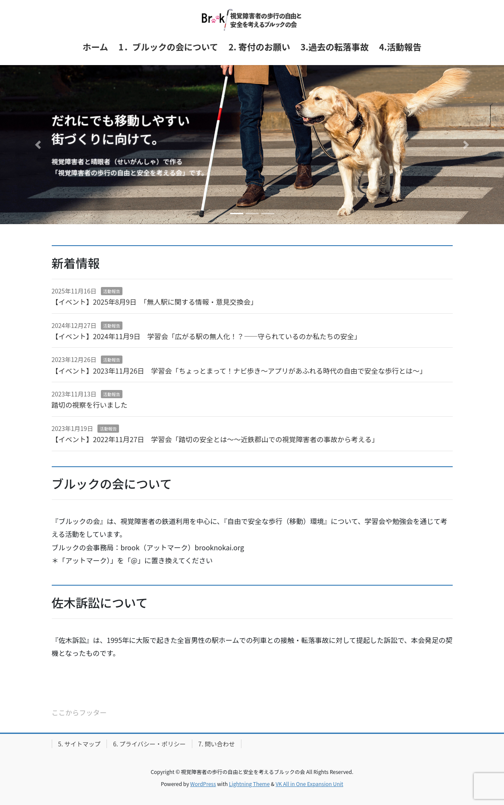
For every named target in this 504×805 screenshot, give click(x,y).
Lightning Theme (249, 783)
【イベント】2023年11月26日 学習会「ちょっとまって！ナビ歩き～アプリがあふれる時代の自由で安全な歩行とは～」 (239, 370)
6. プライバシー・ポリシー (149, 743)
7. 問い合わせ (216, 743)
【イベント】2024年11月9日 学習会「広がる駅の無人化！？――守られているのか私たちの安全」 (206, 336)
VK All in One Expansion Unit (309, 783)
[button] (37, 144)
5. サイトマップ (79, 743)
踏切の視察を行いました (90, 404)
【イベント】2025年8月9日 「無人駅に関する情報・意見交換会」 (154, 301)
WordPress (203, 783)
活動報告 (111, 291)
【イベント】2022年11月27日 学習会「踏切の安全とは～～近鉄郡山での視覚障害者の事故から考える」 (215, 439)
